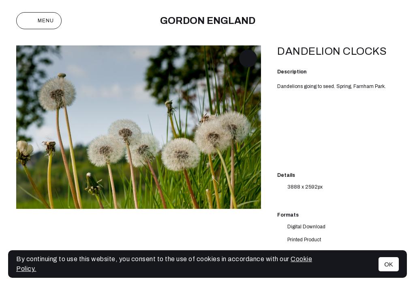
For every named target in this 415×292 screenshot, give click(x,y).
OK (388, 264)
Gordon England (207, 20)
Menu (39, 21)
